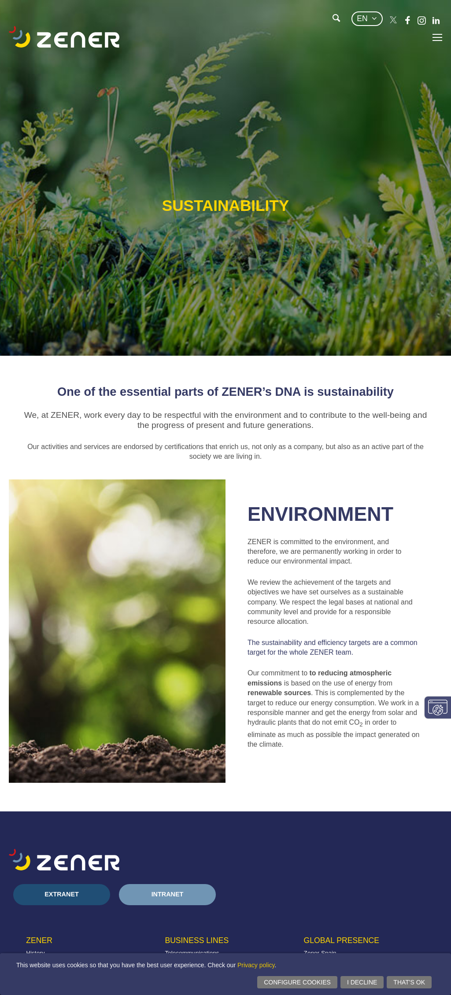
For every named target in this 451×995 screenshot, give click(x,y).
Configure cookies (297, 982)
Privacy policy (256, 965)
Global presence (341, 940)
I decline (362, 982)
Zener (39, 940)
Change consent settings (438, 707)
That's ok (409, 982)
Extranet (61, 894)
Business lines (197, 940)
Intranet (168, 894)
